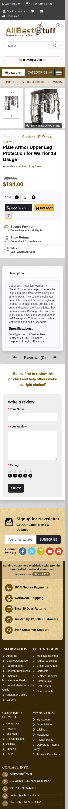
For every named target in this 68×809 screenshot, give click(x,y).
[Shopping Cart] (41, 11)
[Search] (55, 45)
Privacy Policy (45, 739)
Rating (14, 465)
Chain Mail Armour (48, 665)
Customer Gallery (16, 694)
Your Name (17, 409)
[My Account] (14, 11)
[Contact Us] (39, 3)
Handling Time (14, 665)
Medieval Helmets (47, 655)
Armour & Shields (33, 81)
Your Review (18, 426)
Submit (16, 488)
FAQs (9, 753)
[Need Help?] (8, 215)
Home (10, 81)
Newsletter (43, 734)
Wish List (42, 729)
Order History (45, 724)
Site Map (11, 733)
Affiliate (10, 743)
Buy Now (44, 208)
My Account (43, 719)
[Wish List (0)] (32, 11)
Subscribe (48, 539)
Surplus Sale (44, 680)
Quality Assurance (17, 660)
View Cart (14, 72)
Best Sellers (44, 686)
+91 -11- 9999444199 (23, 788)
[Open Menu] (58, 72)
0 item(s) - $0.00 (32, 60)
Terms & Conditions (48, 754)
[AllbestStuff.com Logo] (32, 29)
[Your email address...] (21, 539)
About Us (11, 655)
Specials (11, 748)
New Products (45, 691)
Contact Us (12, 723)
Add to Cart (17, 208)
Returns (11, 728)
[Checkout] (10, 16)
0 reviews (28, 136)
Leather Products (47, 676)
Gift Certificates (15, 738)
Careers (11, 699)
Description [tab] (16, 273)
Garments (42, 670)
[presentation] (41, 799)
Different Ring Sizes (18, 670)
